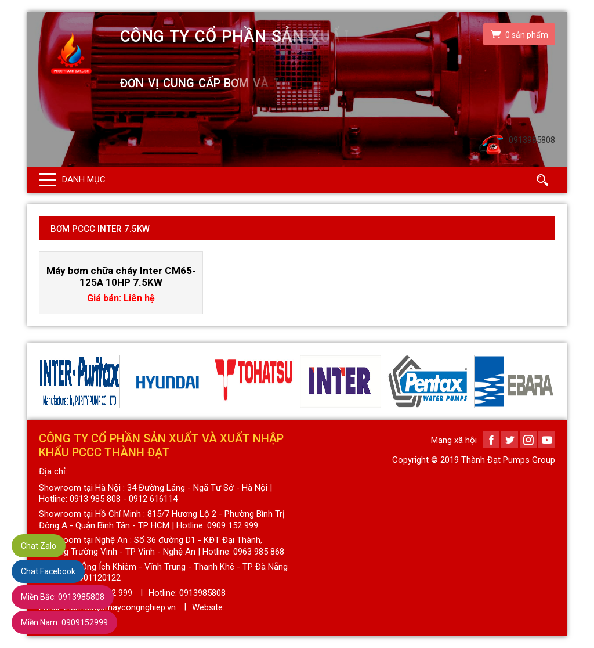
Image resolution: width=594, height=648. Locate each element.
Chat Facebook (48, 571)
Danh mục (84, 179)
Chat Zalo (38, 545)
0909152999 (64, 622)
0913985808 (62, 597)
